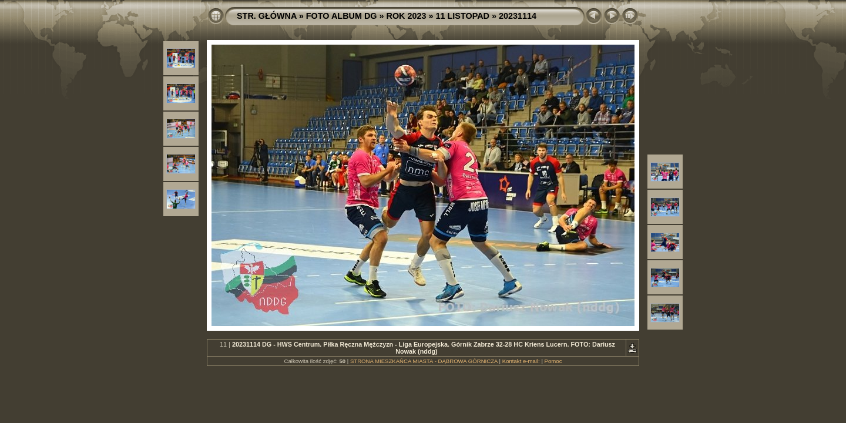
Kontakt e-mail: (521, 361)
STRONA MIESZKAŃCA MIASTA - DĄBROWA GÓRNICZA (424, 361)
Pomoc (553, 361)
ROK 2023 (407, 16)
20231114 (517, 16)
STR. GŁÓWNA (267, 16)
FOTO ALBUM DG (341, 16)
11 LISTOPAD (462, 16)
